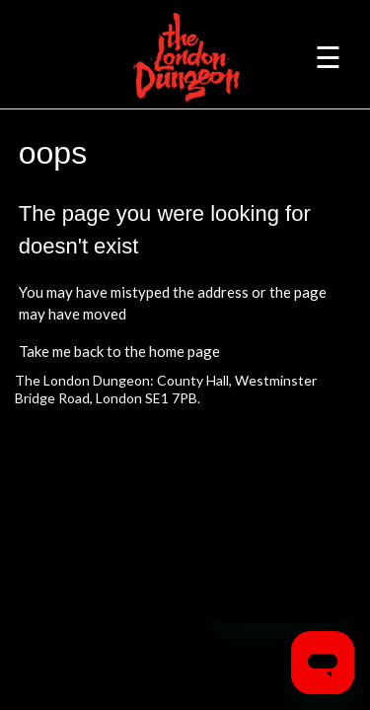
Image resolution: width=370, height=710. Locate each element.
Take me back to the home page (119, 351)
